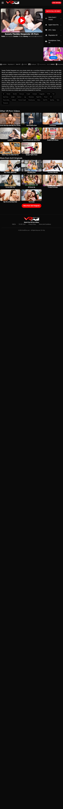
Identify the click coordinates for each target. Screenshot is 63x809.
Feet (53, 94)
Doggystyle (42, 94)
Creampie (34, 94)
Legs (25, 97)
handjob (13, 97)
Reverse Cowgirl (22, 100)
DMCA (14, 224)
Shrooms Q (39, 36)
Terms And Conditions (45, 224)
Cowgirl (28, 94)
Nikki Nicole (31, 36)
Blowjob (8, 94)
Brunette (15, 94)
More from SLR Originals (31, 206)
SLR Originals (9, 36)
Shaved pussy (31, 100)
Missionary (31, 97)
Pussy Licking (6, 100)
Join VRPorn (56, 2)
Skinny (38, 100)
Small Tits (45, 100)
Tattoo (57, 100)
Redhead (14, 100)
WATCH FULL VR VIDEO (53, 11)
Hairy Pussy (5, 97)
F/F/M (48, 94)
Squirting (52, 100)
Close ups (21, 94)
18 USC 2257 (22, 224)
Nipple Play (38, 97)
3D (3, 94)
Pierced (45, 97)
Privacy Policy (32, 224)
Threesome (5, 103)
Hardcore (19, 97)
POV (51, 97)
